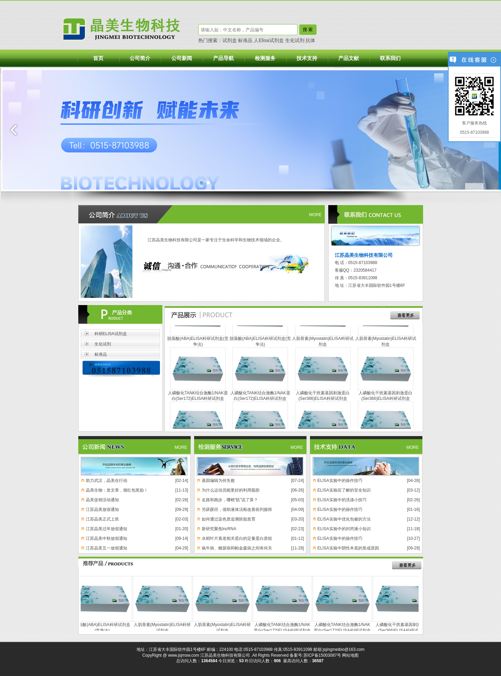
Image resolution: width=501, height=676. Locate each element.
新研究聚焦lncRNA (219, 528)
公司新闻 (181, 58)
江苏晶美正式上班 (102, 519)
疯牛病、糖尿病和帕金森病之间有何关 (237, 548)
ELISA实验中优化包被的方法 (344, 519)
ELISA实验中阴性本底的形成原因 (348, 548)
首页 (98, 58)
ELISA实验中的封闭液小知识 (344, 528)
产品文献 (348, 58)
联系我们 (390, 58)
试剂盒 (229, 40)
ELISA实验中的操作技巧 (340, 480)
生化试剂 (294, 40)
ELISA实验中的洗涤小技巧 (342, 499)
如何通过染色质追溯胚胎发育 (228, 519)
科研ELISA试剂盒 (110, 333)
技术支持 (307, 58)
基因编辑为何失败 (218, 480)
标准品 (245, 40)
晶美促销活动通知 (102, 499)
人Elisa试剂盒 (268, 40)
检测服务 (265, 58)
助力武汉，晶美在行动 (106, 480)
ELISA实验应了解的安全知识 (344, 490)
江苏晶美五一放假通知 (106, 548)
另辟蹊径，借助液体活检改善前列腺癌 (237, 509)
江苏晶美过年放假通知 (106, 528)
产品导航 (223, 58)
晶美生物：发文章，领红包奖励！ (117, 490)
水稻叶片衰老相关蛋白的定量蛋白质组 (237, 538)
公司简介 (140, 58)
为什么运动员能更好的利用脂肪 (231, 490)
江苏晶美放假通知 (102, 509)
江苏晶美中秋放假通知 (106, 538)
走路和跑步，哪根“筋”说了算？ (230, 499)
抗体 (310, 40)
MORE (315, 214)
